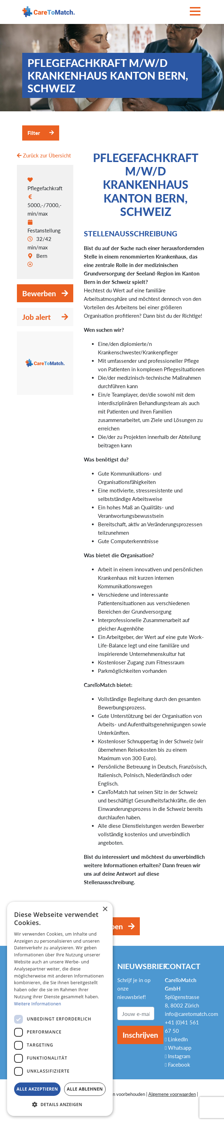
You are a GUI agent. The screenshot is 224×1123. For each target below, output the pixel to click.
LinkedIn (176, 1039)
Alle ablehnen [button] (85, 1089)
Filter (33, 133)
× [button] (104, 909)
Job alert (36, 316)
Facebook (177, 1064)
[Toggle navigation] (195, 12)
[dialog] (60, 1009)
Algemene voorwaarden (172, 1094)
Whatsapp (178, 1047)
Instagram (177, 1056)
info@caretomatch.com (191, 1014)
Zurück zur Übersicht (44, 155)
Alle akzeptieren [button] (37, 1089)
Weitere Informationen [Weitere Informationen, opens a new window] (37, 1004)
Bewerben (39, 293)
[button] (60, 1104)
